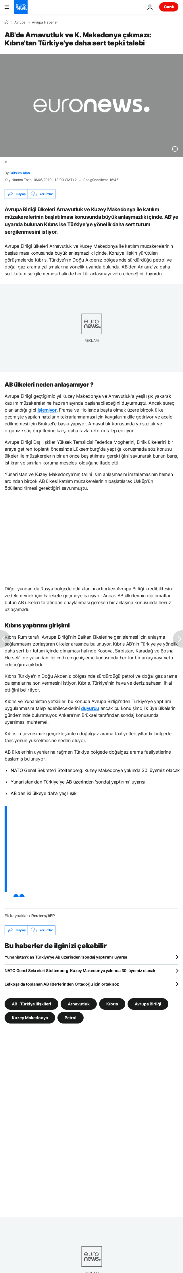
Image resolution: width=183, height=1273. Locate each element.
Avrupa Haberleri (45, 22)
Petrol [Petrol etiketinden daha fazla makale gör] (70, 1017)
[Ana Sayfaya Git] (21, 7)
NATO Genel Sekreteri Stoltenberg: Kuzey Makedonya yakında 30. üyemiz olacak (95, 770)
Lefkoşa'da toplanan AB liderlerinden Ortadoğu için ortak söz (62, 984)
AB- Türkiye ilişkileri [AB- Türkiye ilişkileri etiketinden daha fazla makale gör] (31, 1003)
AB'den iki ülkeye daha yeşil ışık (43, 793)
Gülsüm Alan (19, 173)
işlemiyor (47, 410)
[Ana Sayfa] (6, 22)
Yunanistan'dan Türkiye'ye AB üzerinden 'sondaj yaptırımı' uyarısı (78, 782)
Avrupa (20, 22)
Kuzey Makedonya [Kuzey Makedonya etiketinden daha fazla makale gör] (30, 1017)
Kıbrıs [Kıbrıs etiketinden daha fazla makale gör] (112, 1003)
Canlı (169, 6)
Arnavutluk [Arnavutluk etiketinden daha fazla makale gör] (79, 1003)
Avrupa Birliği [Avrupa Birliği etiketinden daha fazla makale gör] (148, 1003)
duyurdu (90, 708)
